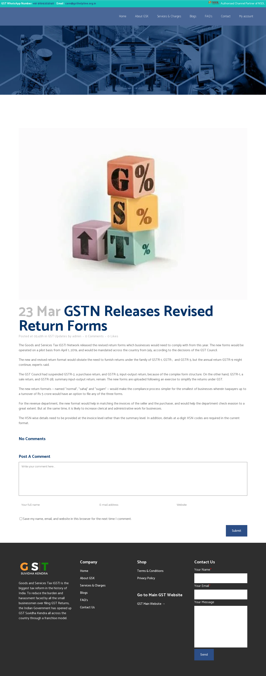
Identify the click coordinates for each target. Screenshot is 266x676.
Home (84, 571)
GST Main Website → (151, 603)
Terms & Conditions (150, 571)
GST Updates (57, 336)
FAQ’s (84, 600)
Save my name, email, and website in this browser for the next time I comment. (77, 519)
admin (76, 336)
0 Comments (94, 336)
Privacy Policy (146, 578)
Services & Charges (93, 585)
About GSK (87, 578)
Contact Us (87, 607)
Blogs (84, 592)
